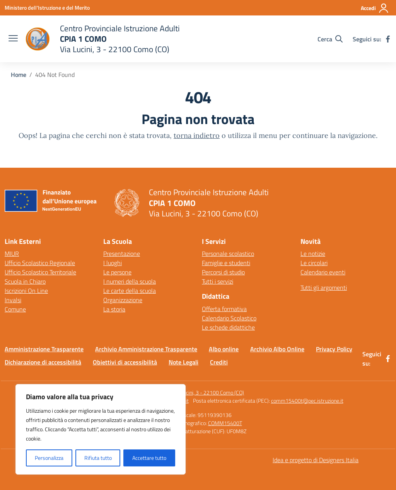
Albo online (224, 349)
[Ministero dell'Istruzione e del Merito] (47, 7)
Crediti (219, 362)
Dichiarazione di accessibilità (43, 362)
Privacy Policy (334, 349)
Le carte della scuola (129, 290)
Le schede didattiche (228, 327)
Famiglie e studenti (226, 262)
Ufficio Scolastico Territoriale (40, 272)
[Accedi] (374, 8)
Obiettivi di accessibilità (125, 362)
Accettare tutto (149, 458)
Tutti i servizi (217, 281)
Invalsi (13, 300)
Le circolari (314, 262)
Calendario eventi (322, 272)
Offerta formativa (224, 308)
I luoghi (112, 262)
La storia (114, 309)
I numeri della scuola (129, 281)
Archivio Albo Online (277, 349)
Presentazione (121, 253)
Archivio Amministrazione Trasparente (146, 349)
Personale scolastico (228, 253)
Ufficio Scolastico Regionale (40, 262)
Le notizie (312, 253)
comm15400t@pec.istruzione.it (307, 400)
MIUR (12, 253)
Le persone (117, 272)
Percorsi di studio (223, 272)
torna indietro (197, 135)
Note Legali (183, 362)
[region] (100, 429)
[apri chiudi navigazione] (13, 39)
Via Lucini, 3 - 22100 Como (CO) (208, 392)
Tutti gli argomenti (323, 287)
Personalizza (49, 458)
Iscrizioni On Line (26, 290)
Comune (15, 309)
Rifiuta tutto (98, 458)
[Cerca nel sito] (330, 39)
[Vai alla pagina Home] (18, 74)
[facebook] (387, 39)
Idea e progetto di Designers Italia (315, 459)
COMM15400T (225, 423)
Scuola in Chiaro (25, 281)
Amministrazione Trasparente (44, 349)
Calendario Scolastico (229, 318)
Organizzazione (122, 300)
